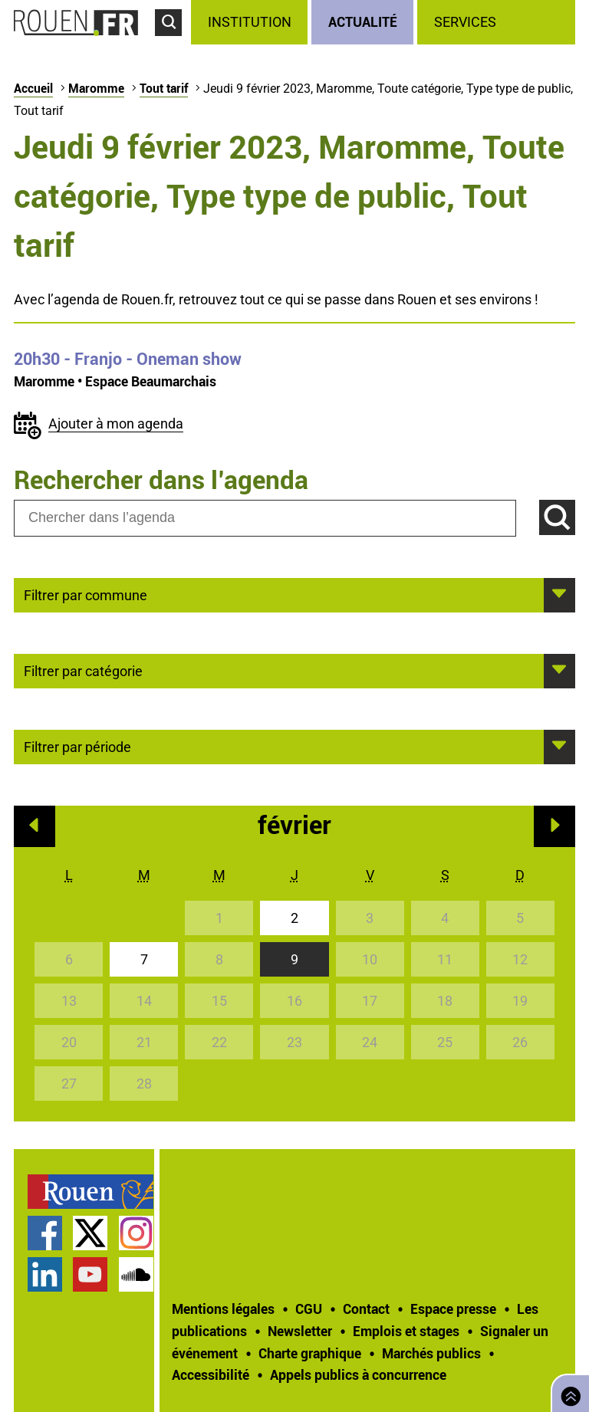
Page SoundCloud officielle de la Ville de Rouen (136, 1274)
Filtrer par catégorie (83, 670)
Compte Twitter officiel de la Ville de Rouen (90, 1233)
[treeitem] (251, 22)
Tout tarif (164, 88)
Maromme (96, 88)
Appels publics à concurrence (358, 1374)
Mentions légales (223, 1308)
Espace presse (453, 1308)
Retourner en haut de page (567, 1391)
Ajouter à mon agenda (115, 423)
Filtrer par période (77, 746)
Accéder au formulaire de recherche (173, 42)
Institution (249, 22)
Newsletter (300, 1331)
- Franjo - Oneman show (128, 358)
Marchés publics (431, 1353)
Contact (366, 1308)
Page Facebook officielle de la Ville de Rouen (45, 1233)
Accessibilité (210, 1374)
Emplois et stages (406, 1331)
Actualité (362, 21)
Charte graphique (309, 1353)
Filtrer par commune (85, 594)
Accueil (33, 88)
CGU (308, 1308)
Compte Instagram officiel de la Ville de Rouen (136, 1233)
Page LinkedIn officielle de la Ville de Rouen (45, 1274)
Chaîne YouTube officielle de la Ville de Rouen (90, 1274)
